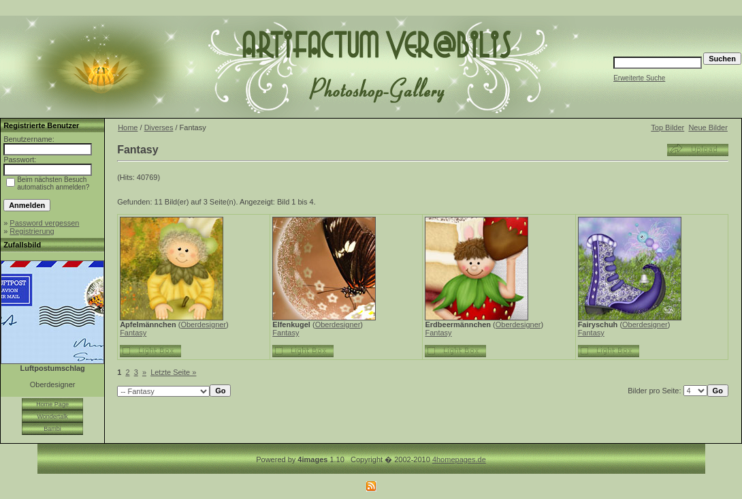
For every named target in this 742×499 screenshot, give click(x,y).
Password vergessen (44, 223)
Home (128, 127)
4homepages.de (459, 459)
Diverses (159, 127)
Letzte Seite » (173, 372)
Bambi (52, 428)
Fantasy (133, 333)
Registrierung (32, 231)
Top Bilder (667, 127)
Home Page (52, 404)
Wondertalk (52, 416)
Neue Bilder (707, 127)
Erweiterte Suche (639, 78)
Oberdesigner (203, 324)
